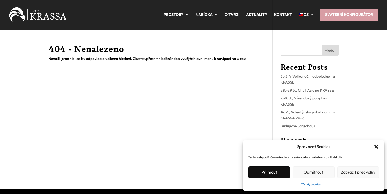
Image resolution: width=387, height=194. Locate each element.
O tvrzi (232, 14)
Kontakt (283, 14)
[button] (376, 146)
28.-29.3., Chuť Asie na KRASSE (307, 90)
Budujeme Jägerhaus (298, 126)
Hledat (330, 50)
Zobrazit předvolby (358, 172)
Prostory (174, 14)
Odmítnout (313, 172)
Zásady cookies (311, 184)
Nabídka (204, 14)
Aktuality (256, 14)
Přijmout (269, 172)
